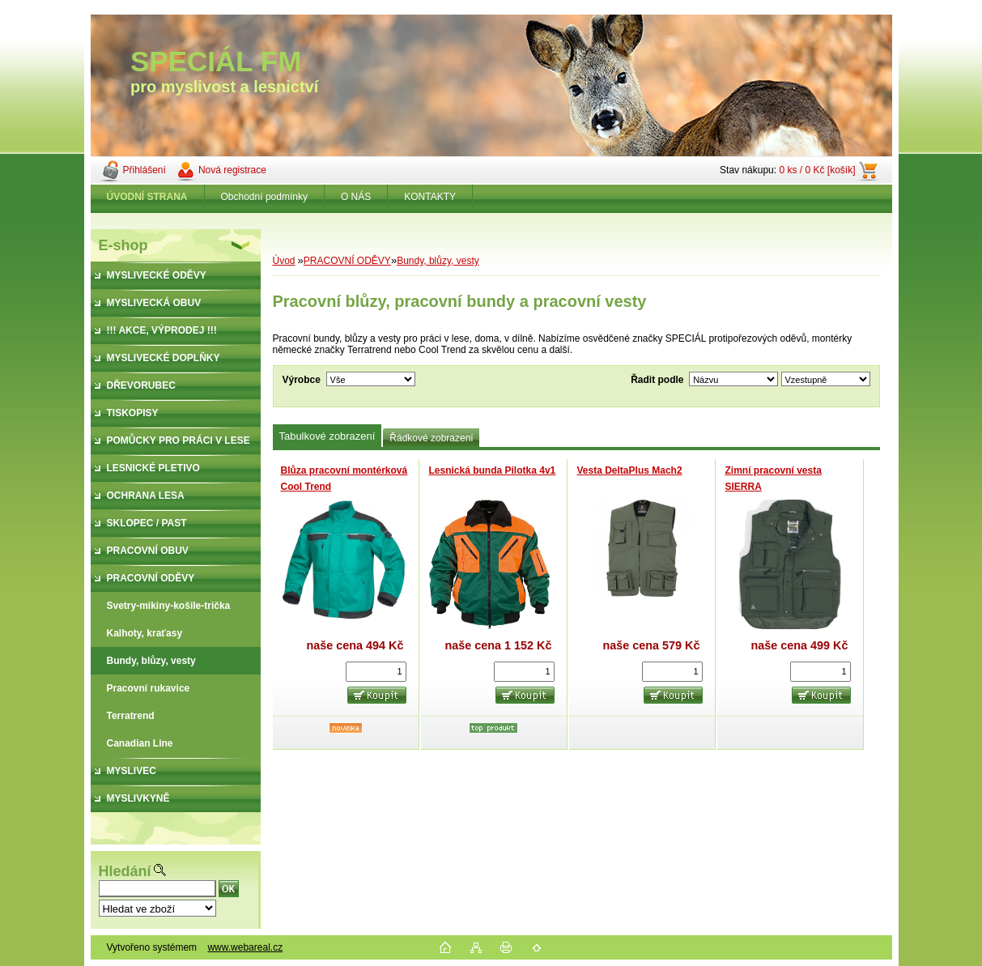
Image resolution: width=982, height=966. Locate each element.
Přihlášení (144, 170)
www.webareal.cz (245, 947)
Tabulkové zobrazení (327, 436)
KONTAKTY (430, 196)
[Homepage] (148, 197)
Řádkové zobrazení (431, 438)
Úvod (284, 260)
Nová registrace (232, 170)
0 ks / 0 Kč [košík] (817, 170)
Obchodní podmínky (264, 196)
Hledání (125, 871)
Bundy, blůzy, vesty (438, 260)
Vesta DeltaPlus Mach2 (629, 470)
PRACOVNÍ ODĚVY (347, 260)
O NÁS (356, 196)
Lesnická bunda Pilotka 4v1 (492, 470)
